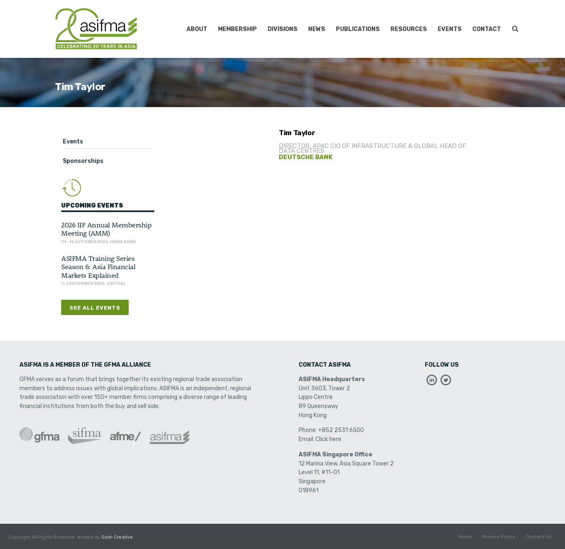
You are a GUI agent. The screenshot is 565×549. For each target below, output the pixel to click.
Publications (358, 29)
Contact (486, 29)
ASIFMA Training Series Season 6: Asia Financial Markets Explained (98, 266)
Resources (408, 29)
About (197, 29)
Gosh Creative (117, 537)
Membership (237, 29)
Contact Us (538, 537)
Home (465, 537)
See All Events (94, 308)
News (316, 29)
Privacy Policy (498, 537)
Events (450, 29)
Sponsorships (83, 161)
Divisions (282, 29)
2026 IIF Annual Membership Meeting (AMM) (106, 228)
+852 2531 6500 (341, 430)
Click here (328, 439)
